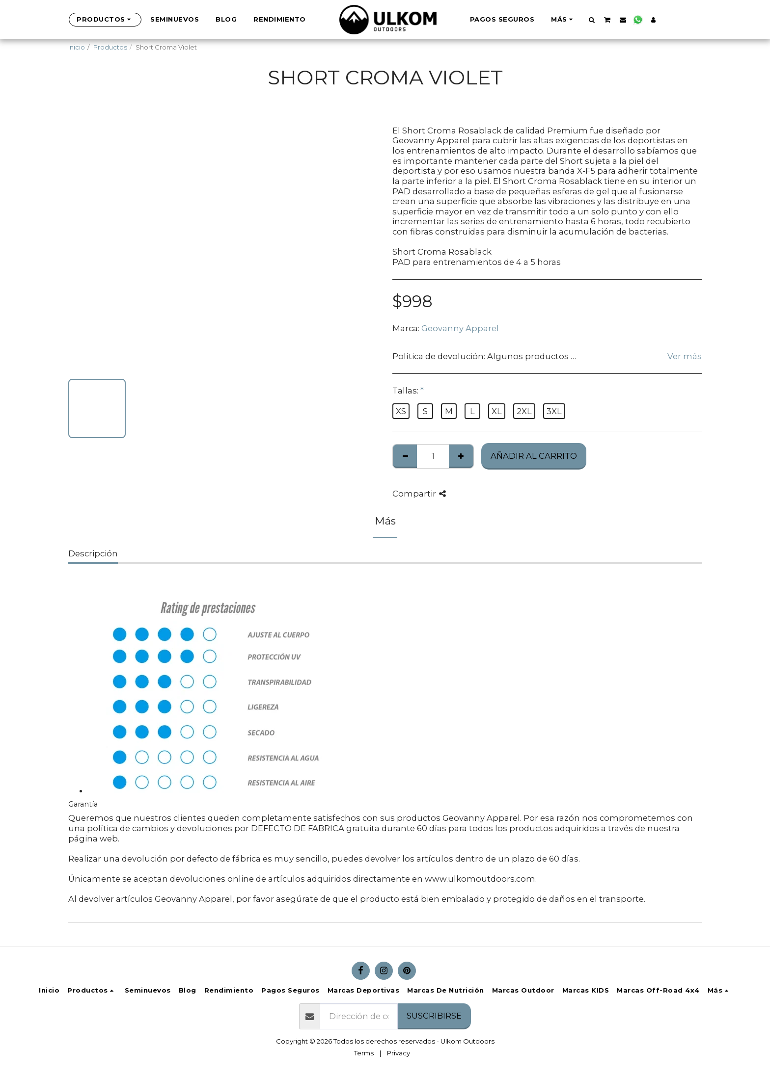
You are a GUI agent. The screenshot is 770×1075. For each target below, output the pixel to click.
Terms (364, 1053)
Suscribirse (434, 1016)
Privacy (398, 1053)
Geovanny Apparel (460, 328)
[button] (575, 19)
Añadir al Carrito (534, 456)
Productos (110, 47)
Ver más (684, 356)
